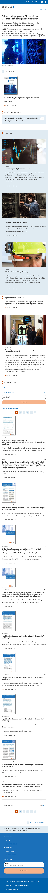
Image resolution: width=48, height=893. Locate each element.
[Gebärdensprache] (33, 2)
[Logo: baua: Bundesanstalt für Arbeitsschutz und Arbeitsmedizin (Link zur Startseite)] (12, 8)
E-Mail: (7, 863)
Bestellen (24, 871)
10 (40, 805)
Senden (24, 402)
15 (31, 412)
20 (43, 805)
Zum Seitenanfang (37, 822)
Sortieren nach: (10, 408)
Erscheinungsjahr (8, 392)
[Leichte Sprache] (36, 2)
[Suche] (45, 10)
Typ (4, 387)
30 (45, 805)
